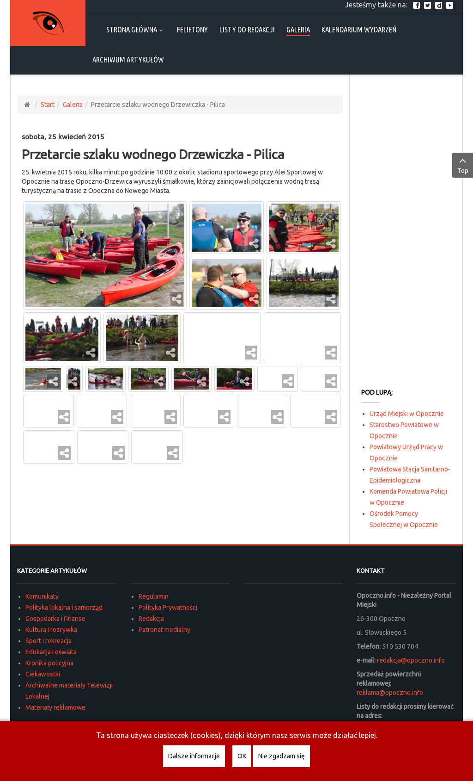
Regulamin (154, 596)
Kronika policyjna (49, 663)
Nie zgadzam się (281, 756)
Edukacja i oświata (51, 652)
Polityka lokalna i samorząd (64, 607)
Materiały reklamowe (55, 707)
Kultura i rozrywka (51, 629)
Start (48, 104)
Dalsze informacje (194, 756)
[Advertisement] (406, 234)
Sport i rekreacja (48, 641)
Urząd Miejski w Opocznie (407, 413)
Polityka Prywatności (168, 607)
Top (462, 164)
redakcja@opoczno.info (411, 660)
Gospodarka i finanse (55, 618)
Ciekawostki (42, 674)
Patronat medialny (164, 629)
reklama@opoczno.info (390, 692)
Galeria (73, 104)
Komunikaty (42, 596)
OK (241, 756)
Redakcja (151, 618)
